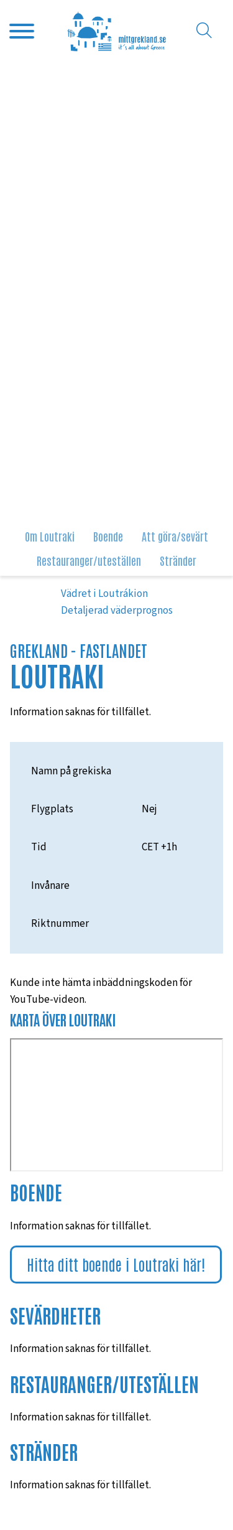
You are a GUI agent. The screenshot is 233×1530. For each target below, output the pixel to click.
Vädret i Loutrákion (104, 593)
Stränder (178, 560)
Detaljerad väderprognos (117, 610)
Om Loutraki (50, 535)
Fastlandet (113, 650)
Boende (108, 535)
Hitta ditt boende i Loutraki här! (116, 1264)
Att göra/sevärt (175, 535)
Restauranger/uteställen (89, 560)
